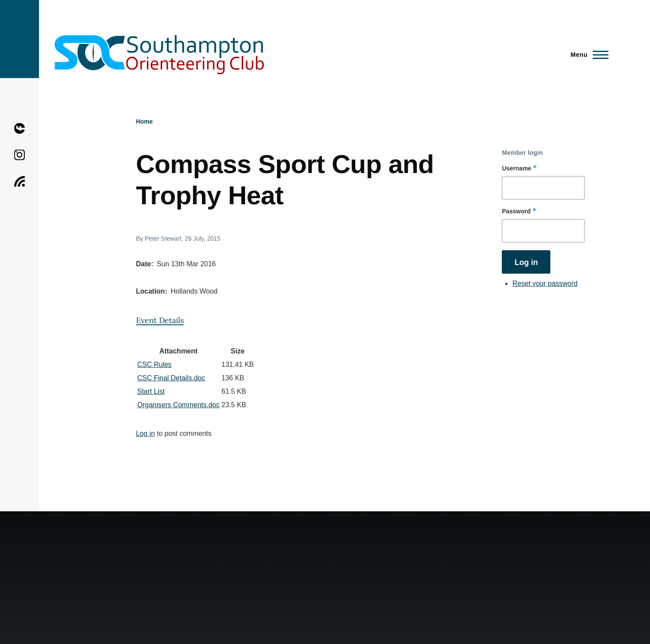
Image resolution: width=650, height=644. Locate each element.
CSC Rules (154, 364)
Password (516, 211)
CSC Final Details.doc (171, 378)
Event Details (160, 320)
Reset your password (544, 283)
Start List (151, 391)
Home (144, 121)
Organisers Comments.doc (178, 405)
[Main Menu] (587, 54)
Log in (145, 433)
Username (516, 168)
